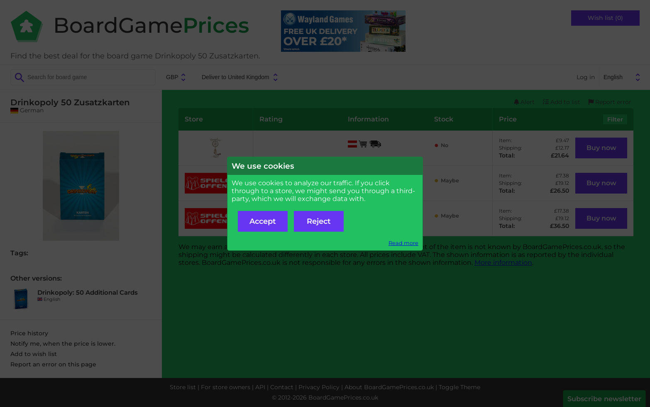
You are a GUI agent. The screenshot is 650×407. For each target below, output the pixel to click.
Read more (403, 243)
